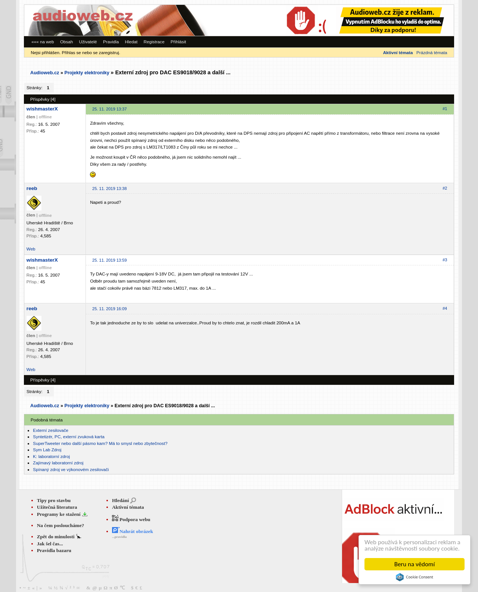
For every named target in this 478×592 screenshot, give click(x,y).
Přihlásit (178, 41)
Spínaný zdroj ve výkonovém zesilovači (71, 469)
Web (31, 248)
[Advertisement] (351, 20)
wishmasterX (42, 109)
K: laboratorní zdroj (51, 456)
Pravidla (111, 41)
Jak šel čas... (50, 543)
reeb (32, 188)
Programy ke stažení (59, 514)
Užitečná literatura (57, 507)
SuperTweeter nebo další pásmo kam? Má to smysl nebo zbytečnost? (100, 443)
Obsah (66, 41)
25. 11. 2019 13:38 (109, 188)
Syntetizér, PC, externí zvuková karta (68, 436)
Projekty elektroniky (86, 72)
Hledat (131, 41)
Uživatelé (88, 41)
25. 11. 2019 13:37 (109, 109)
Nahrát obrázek (132, 531)
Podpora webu (131, 519)
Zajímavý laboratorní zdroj (58, 462)
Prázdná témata (431, 52)
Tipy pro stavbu (54, 500)
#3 (445, 260)
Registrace (154, 41)
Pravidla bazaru (54, 550)
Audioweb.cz (44, 72)
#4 (445, 308)
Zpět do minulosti (56, 536)
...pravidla (119, 537)
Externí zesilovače (50, 430)
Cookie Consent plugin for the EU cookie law (414, 577)
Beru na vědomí (414, 564)
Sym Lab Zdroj (47, 449)
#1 (445, 108)
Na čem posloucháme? (60, 525)
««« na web (42, 41)
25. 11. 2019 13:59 (109, 260)
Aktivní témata (128, 507)
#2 (445, 188)
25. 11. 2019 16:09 (109, 308)
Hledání (120, 500)
